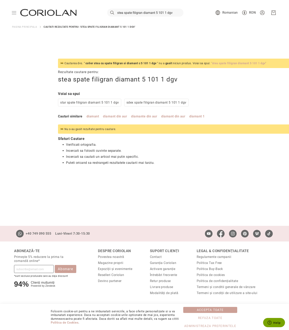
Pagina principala (24, 28)
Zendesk (50, 285)
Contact (156, 257)
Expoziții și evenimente (115, 269)
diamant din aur (69, 118)
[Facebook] (221, 233)
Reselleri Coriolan (111, 275)
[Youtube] (209, 233)
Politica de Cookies (64, 322)
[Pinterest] (245, 233)
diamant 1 (151, 118)
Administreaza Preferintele (210, 326)
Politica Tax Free (209, 263)
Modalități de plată (164, 293)
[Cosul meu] (273, 13)
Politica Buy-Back (210, 269)
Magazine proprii (110, 263)
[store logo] (48, 13)
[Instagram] (233, 233)
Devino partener (110, 281)
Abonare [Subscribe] (65, 269)
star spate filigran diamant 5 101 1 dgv (43, 104)
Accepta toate (210, 310)
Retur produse (160, 281)
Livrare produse (161, 287)
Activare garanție (162, 269)
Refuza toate (210, 318)
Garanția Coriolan (163, 263)
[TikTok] (269, 233)
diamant (47, 118)
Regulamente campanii (214, 257)
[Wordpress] (257, 233)
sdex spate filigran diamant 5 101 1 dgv (110, 104)
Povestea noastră (111, 257)
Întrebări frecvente (163, 275)
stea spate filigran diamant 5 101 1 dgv (193, 64)
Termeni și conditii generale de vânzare (226, 287)
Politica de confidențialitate (217, 281)
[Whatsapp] (20, 233)
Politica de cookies (211, 275)
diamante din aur (98, 118)
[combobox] (145, 14)
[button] (226, 13)
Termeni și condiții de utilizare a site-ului (227, 293)
